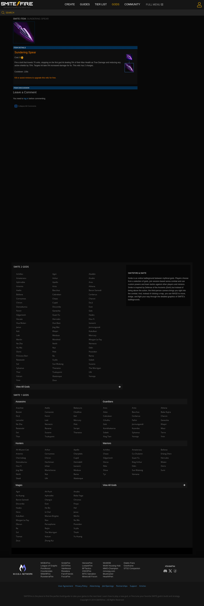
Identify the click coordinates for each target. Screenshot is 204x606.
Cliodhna (77, 412)
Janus (18, 327)
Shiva (105, 470)
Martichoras (50, 470)
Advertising (95, 586)
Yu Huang (78, 536)
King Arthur (137, 462)
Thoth (76, 532)
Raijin (47, 528)
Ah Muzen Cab (22, 449)
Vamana (135, 474)
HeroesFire (87, 563)
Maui (163, 428)
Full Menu (154, 4)
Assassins (21, 401)
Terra (163, 432)
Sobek (91, 359)
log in (26, 98)
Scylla (55, 359)
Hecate (19, 319)
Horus (106, 462)
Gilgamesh (21, 315)
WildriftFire (46, 574)
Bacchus (56, 290)
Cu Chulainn (137, 453)
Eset (91, 306)
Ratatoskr (20, 359)
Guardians (108, 401)
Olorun (19, 524)
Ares (91, 282)
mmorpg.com (109, 571)
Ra (53, 355)
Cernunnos (21, 298)
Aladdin (92, 274)
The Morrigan (95, 368)
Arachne (19, 408)
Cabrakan (56, 294)
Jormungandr (94, 327)
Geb (90, 310)
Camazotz (49, 412)
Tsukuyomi (57, 372)
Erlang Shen (166, 453)
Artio (54, 286)
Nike (105, 466)
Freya (76, 503)
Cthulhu (106, 420)
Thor (18, 372)
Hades (92, 315)
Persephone (50, 524)
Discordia (56, 306)
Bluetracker (108, 574)
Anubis (92, 278)
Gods (115, 4)
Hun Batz (56, 323)
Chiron (19, 302)
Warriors (107, 443)
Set (17, 432)
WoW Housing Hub (111, 565)
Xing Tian (107, 436)
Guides (85, 4)
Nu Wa (19, 347)
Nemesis (93, 343)
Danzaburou (21, 306)
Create (70, 4)
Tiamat (19, 536)
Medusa (56, 335)
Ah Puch (48, 491)
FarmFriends (67, 574)
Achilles (19, 274)
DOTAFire (66, 565)
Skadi (18, 478)
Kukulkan (93, 331)
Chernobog (21, 457)
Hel (75, 507)
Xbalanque (57, 376)
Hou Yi (92, 319)
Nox (46, 520)
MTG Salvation (89, 574)
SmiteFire (65, 563)
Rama (91, 355)
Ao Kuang (20, 495)
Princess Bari (22, 355)
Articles (142, 586)
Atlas (105, 412)
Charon (92, 298)
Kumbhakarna (109, 428)
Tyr (104, 474)
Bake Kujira (166, 412)
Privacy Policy (81, 586)
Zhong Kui (49, 540)
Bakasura (78, 408)
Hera (18, 512)
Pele (54, 351)
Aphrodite (20, 282)
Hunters (19, 443)
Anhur (55, 278)
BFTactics (86, 568)
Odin (91, 347)
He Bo (47, 507)
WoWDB (107, 563)
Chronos (77, 499)
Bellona (19, 294)
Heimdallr (78, 462)
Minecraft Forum (89, 576)
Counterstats (46, 571)
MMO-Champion (110, 568)
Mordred (56, 339)
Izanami (92, 323)
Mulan (163, 462)
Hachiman (49, 462)
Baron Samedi (95, 290)
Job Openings (108, 586)
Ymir (18, 380)
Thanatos (56, 368)
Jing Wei (55, 327)
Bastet (19, 412)
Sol (17, 364)
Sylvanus (20, 368)
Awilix (18, 290)
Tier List (101, 4)
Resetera (65, 571)
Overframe (128, 565)
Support (133, 586)
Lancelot (19, 420)
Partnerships (121, 586)
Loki (18, 335)
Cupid (55, 302)
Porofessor (46, 568)
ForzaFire (65, 576)
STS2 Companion (132, 568)
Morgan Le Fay (95, 339)
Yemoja (92, 376)
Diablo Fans (129, 563)
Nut (54, 347)
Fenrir (19, 310)
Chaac (55, 298)
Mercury (92, 335)
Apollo (55, 282)
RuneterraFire (47, 576)
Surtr (163, 470)
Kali (17, 331)
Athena (92, 286)
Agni (54, 274)
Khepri (55, 331)
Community (132, 4)
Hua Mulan (21, 323)
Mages (19, 485)
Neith (54, 343)
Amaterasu (21, 278)
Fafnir (134, 420)
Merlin (19, 339)
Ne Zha (19, 343)
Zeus (54, 380)
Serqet (77, 428)
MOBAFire (45, 563)
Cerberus (93, 294)
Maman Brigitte (52, 516)
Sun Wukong (57, 364)
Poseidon (93, 351)
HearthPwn (108, 576)
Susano (92, 364)
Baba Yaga (78, 495)
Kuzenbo (136, 428)
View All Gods (68, 386)
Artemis (19, 286)
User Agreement (65, 586)
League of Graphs (49, 565)
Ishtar (47, 466)
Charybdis (78, 453)
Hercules (56, 319)
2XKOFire (86, 571)
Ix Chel (48, 512)
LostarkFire (87, 565)
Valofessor (66, 568)
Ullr (90, 372)
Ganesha (56, 310)
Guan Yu (56, 315)
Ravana (48, 428)
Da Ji (91, 302)
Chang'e (48, 499)
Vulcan (19, 376)
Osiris (18, 351)
